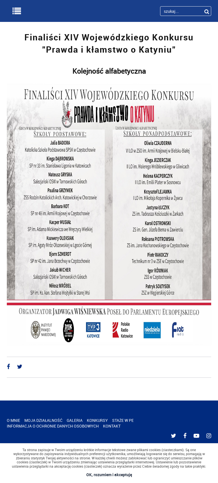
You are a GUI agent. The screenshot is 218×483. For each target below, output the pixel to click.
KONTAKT (112, 426)
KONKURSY (97, 420)
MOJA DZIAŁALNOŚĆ (43, 420)
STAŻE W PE (123, 420)
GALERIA (75, 420)
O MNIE (13, 420)
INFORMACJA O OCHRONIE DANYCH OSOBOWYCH (53, 426)
